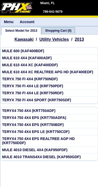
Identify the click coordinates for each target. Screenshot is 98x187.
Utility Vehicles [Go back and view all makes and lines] (54, 39)
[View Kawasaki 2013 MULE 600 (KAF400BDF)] (49, 51)
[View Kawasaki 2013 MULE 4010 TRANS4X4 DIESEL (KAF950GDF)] (49, 157)
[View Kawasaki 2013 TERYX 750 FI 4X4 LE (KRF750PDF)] (49, 86)
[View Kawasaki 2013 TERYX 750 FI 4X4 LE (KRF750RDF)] (49, 93)
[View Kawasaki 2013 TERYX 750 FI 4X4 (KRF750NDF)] (49, 79)
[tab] (21, 31)
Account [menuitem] (27, 22)
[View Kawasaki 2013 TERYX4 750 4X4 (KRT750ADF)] (49, 110)
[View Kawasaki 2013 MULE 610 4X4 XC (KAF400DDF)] (49, 65)
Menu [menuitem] (9, 22)
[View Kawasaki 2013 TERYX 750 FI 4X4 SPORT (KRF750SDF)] (49, 100)
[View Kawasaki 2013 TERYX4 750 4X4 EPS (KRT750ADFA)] (49, 117)
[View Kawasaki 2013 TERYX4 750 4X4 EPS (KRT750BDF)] (49, 124)
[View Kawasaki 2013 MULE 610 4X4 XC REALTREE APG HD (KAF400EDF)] (49, 72)
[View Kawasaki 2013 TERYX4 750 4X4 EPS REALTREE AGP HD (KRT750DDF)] (49, 140)
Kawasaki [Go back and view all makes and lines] (24, 39)
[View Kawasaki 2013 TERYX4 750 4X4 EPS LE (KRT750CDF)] (49, 131)
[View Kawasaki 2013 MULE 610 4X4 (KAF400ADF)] (49, 58)
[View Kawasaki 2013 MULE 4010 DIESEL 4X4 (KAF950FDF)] (49, 149)
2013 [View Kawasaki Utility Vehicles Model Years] (79, 39)
